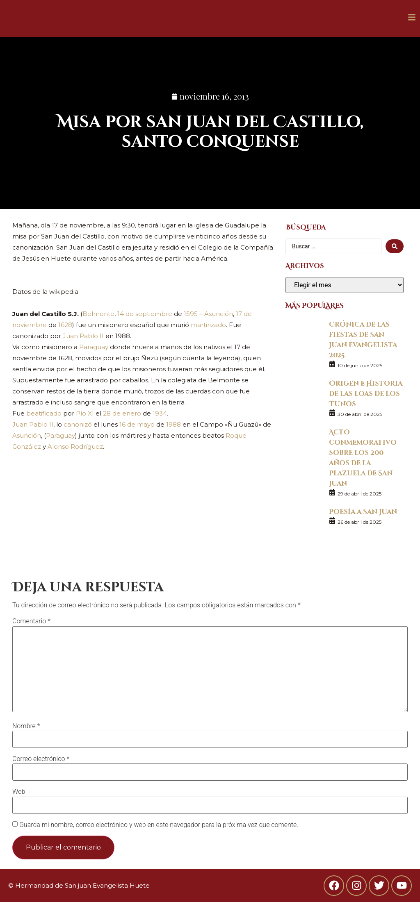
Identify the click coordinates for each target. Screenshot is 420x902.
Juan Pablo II (83, 336)
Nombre (26, 726)
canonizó (78, 424)
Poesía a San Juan (363, 511)
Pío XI (85, 413)
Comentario (31, 621)
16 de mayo (137, 424)
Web (18, 791)
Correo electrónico (40, 759)
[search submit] (395, 246)
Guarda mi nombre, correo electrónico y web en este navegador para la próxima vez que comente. (158, 825)
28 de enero (122, 413)
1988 (173, 424)
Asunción (218, 314)
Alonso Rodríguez (75, 446)
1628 (65, 325)
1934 (160, 413)
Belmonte (98, 314)
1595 (191, 314)
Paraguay (93, 347)
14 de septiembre (144, 314)
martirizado (208, 325)
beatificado (44, 413)
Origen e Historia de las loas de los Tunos (365, 393)
